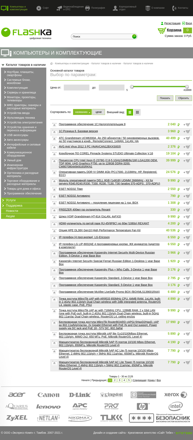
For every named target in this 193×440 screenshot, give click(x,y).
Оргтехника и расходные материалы (21, 174)
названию (81, 112)
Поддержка (11, 206)
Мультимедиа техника (19, 118)
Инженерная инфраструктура (15, 166)
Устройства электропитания (23, 122)
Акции (10, 216)
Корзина (174, 30)
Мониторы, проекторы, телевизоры (19, 98)
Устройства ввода (16, 113)
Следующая (139, 380)
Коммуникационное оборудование (17, 153)
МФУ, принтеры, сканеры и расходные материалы (22, 106)
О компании (154, 8)
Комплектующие (15, 88)
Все (159, 380)
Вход (189, 23)
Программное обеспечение (22, 193)
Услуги (8, 200)
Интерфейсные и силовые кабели (22, 146)
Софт (42, 8)
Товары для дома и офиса (22, 189)
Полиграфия (95, 8)
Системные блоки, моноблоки (16, 81)
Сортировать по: (60, 112)
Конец (151, 380)
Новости (12, 211)
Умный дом (12, 160)
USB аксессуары (15, 135)
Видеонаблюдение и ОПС (70, 8)
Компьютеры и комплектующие (14, 8)
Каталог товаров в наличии (23, 65)
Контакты (180, 8)
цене (99, 112)
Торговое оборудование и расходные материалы (21, 182)
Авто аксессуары (16, 140)
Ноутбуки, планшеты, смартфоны (18, 73)
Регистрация (172, 23)
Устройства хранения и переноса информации (19, 128)
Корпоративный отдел (124, 8)
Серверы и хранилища (19, 92)
